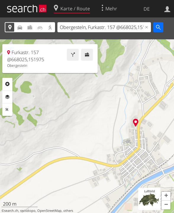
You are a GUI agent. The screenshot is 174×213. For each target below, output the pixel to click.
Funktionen (7, 110)
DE (147, 9)
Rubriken (7, 84)
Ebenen (7, 97)
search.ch (11, 211)
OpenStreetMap (49, 211)
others (68, 211)
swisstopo (28, 211)
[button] (166, 196)
